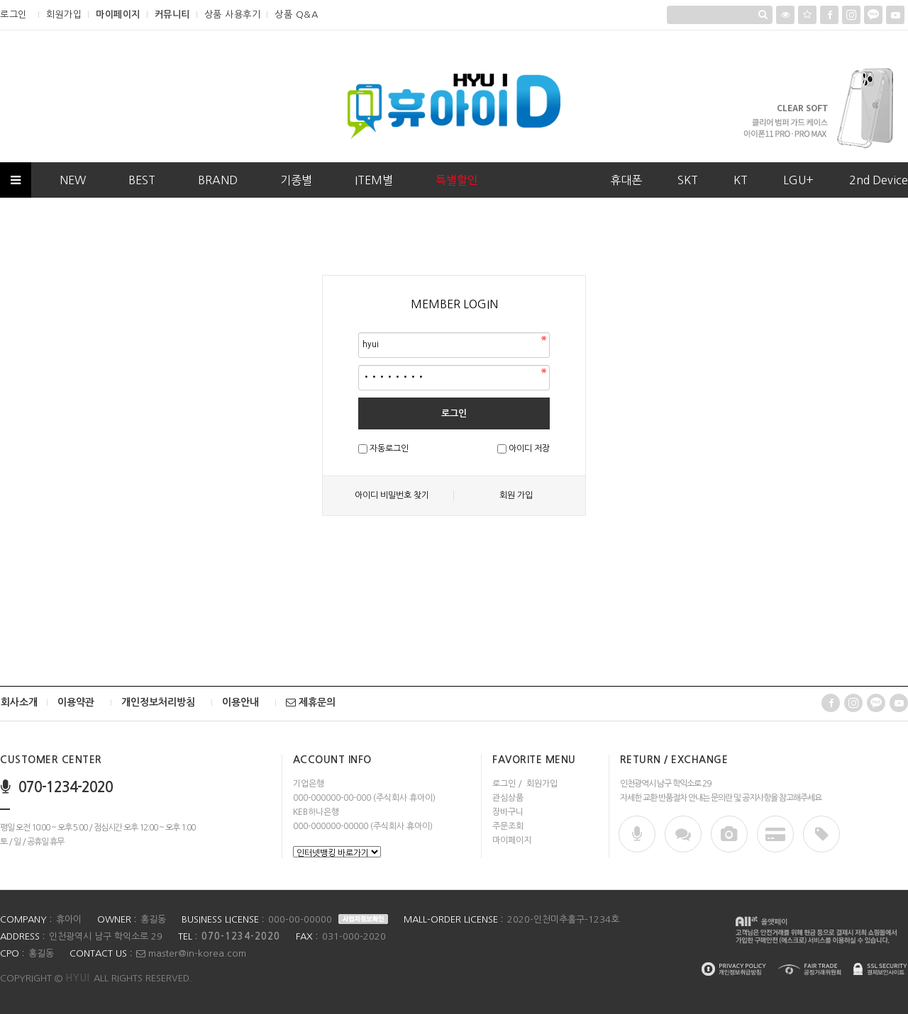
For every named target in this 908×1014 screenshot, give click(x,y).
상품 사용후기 (232, 14)
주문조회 (508, 826)
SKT (687, 180)
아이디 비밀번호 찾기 (392, 495)
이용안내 (240, 702)
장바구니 (508, 812)
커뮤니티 (172, 14)
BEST (141, 180)
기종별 (296, 180)
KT (740, 180)
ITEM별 (374, 180)
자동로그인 (389, 448)
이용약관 (75, 702)
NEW (73, 180)
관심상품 (508, 798)
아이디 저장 (529, 448)
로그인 (13, 14)
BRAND (218, 180)
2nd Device (878, 180)
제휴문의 (311, 702)
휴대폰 (626, 180)
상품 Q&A (296, 14)
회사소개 (19, 702)
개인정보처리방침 (158, 702)
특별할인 (457, 180)
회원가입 (64, 14)
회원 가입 (516, 495)
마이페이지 (118, 14)
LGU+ (798, 180)
